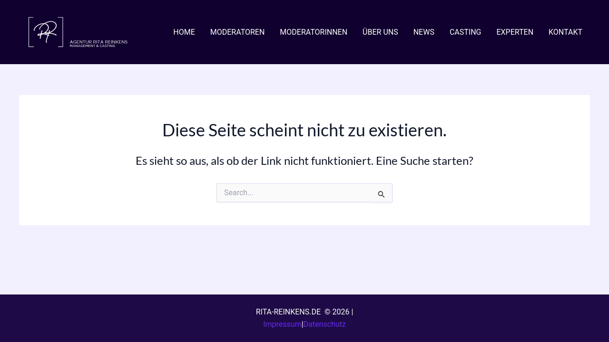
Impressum (282, 324)
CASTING (465, 32)
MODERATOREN (237, 32)
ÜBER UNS (380, 32)
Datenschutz (325, 324)
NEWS (423, 32)
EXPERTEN (514, 32)
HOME (184, 32)
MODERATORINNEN (313, 32)
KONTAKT (565, 32)
